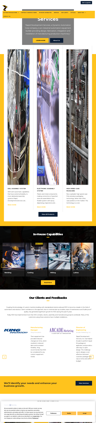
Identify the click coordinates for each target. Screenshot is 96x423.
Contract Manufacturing (29, 12)
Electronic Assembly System (46, 175)
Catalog (73, 12)
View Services (84, 369)
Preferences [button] (35, 418)
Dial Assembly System (17, 174)
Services (56, 12)
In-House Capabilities (45, 12)
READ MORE (12, 190)
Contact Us (6, 16)
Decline (69, 413)
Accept (84, 413)
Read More (48, 268)
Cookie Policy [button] (36, 416)
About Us (56, 40)
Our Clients (64, 12)
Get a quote (86, 2)
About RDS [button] (82, 12)
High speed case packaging (73, 175)
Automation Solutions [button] (11, 12)
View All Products (48, 200)
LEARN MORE (40, 40)
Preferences (53, 413)
